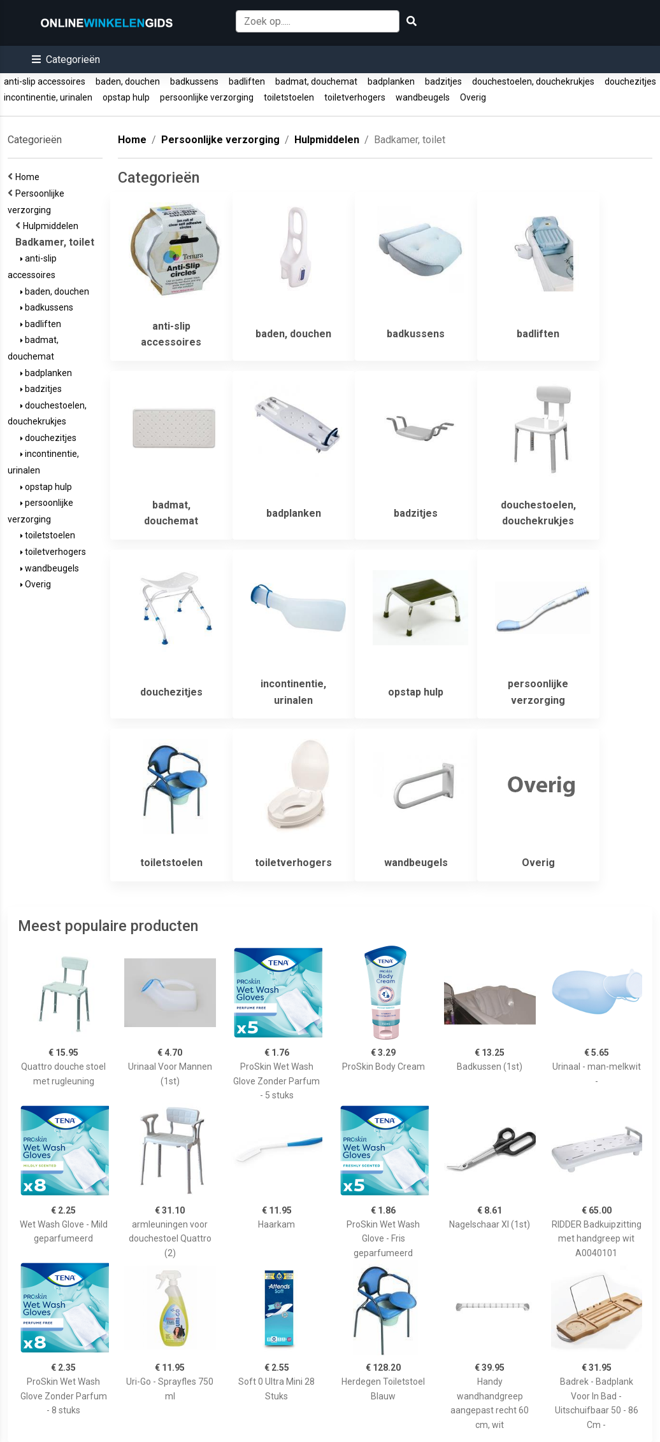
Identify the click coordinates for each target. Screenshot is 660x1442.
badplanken (391, 81)
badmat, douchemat (316, 81)
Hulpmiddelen (52, 226)
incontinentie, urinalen (48, 97)
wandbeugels (423, 97)
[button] (66, 59)
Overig (473, 97)
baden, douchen (128, 81)
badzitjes (443, 81)
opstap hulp (126, 97)
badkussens (194, 81)
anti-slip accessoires (44, 81)
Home (29, 177)
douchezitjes (630, 81)
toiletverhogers (354, 97)
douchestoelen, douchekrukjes (533, 81)
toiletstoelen (289, 97)
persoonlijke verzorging (206, 97)
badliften (247, 81)
